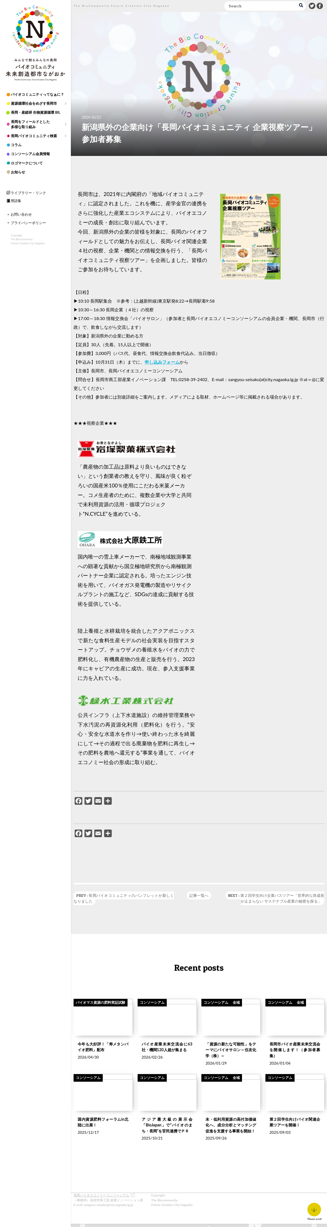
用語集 (16, 200)
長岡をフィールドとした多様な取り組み (30, 124)
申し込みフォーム (162, 361)
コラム (16, 145)
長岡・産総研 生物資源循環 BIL (35, 112)
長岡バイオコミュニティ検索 (34, 136)
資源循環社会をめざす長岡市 (34, 103)
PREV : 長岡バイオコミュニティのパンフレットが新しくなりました (124, 898)
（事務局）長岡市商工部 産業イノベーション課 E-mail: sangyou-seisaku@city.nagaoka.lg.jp (108, 1200)
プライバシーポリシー (28, 223)
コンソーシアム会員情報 (30, 154)
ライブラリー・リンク (28, 193)
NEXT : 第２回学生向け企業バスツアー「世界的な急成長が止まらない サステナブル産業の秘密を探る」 (276, 898)
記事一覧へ (198, 895)
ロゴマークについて (27, 163)
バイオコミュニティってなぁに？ (37, 94)
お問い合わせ (21, 214)
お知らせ (18, 172)
